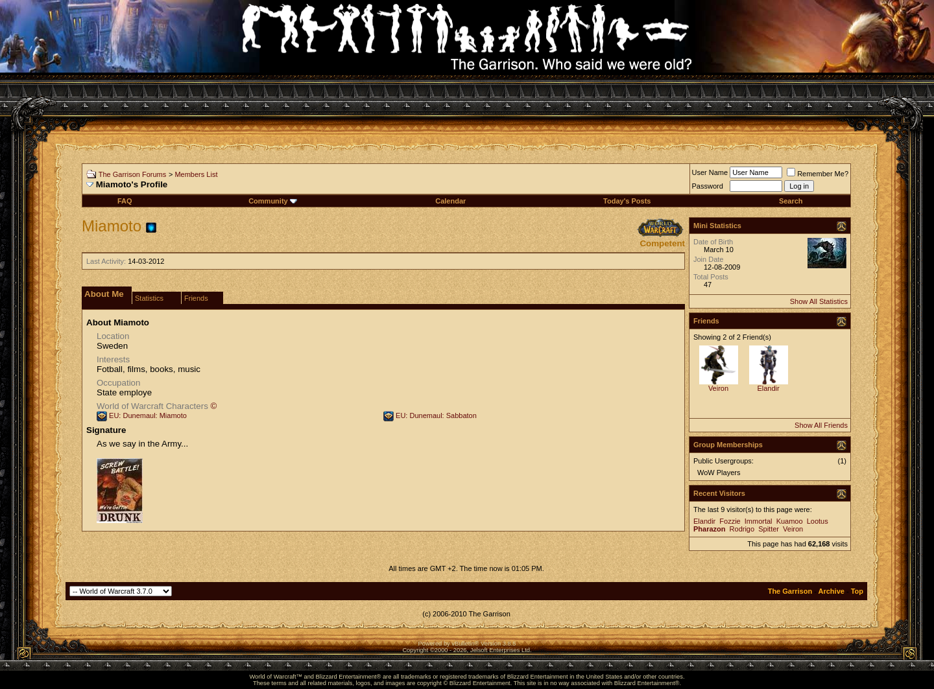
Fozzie (729, 521)
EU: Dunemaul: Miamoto (148, 415)
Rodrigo (742, 529)
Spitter (768, 529)
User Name (710, 172)
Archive (831, 591)
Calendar (450, 201)
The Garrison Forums (133, 174)
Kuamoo (789, 521)
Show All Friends (821, 425)
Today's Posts (627, 201)
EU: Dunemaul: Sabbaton (436, 415)
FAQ (124, 201)
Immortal (758, 521)
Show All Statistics (819, 301)
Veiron (718, 388)
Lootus (817, 521)
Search (791, 201)
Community (272, 201)
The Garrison (790, 591)
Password (707, 186)
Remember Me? (817, 174)
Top (857, 591)
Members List (195, 174)
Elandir (768, 388)
